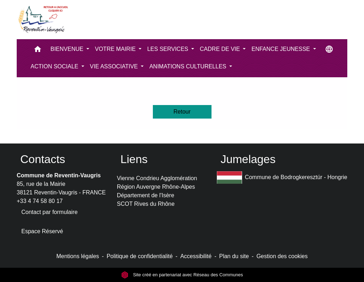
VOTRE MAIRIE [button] (116, 49)
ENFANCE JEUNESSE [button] (281, 49)
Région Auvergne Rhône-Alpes (156, 187)
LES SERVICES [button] (168, 49)
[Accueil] (43, 20)
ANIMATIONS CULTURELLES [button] (188, 66)
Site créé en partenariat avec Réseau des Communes (182, 274)
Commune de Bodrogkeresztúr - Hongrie (282, 177)
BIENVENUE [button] (67, 49)
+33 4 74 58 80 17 (40, 201)
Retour (182, 112)
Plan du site (234, 256)
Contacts (42, 159)
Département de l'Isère (145, 195)
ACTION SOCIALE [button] (55, 66)
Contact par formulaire (49, 212)
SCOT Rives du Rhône (146, 204)
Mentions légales (77, 256)
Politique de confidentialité (140, 256)
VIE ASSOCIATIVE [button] (114, 66)
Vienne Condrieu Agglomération (157, 178)
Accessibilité (196, 256)
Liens (134, 159)
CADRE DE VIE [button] (220, 49)
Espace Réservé (42, 231)
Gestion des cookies (281, 256)
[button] (38, 50)
